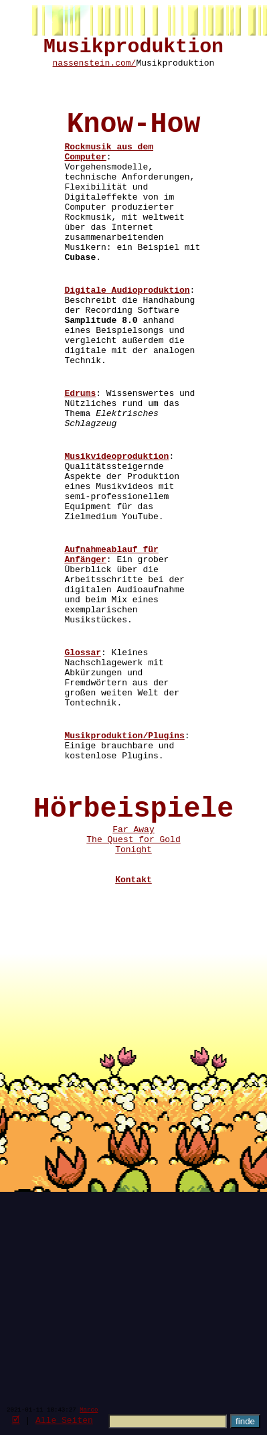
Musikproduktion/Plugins (124, 872)
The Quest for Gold (133, 996)
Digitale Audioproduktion (126, 340)
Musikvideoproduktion (116, 539)
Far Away (133, 984)
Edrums (80, 464)
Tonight (133, 1008)
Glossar (82, 773)
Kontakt (133, 1044)
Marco (89, 1409)
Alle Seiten (64, 1420)
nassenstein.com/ (95, 69)
